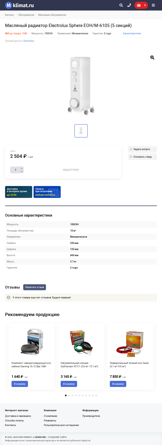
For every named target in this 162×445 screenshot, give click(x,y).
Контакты (10, 425)
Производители (91, 416)
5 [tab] (79, 395)
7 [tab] (86, 395)
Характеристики (132, 33)
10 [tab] (96, 395)
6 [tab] (83, 395)
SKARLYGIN (40, 437)
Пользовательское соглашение (61, 425)
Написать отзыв (34, 287)
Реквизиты (50, 420)
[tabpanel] (81, 356)
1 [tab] (66, 395)
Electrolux (29, 41)
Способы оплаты (14, 420)
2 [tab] (69, 395)
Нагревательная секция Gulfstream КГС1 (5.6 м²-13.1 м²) (79, 364)
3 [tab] (72, 395)
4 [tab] (76, 395)
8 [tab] (89, 395)
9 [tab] (93, 395)
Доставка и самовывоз (18, 416)
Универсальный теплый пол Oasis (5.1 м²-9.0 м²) (129, 364)
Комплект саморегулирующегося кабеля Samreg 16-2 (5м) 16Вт (31, 364)
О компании (50, 416)
